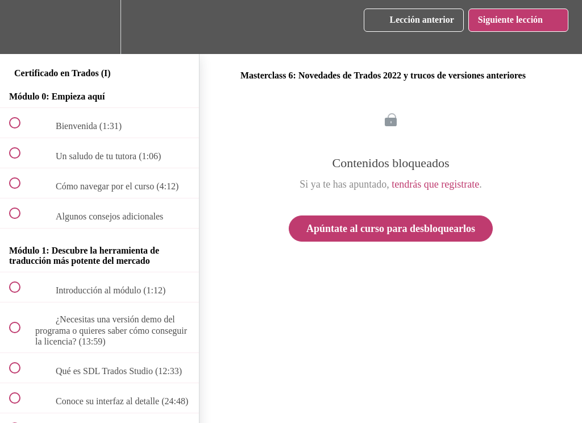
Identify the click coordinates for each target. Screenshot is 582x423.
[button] (21, 27)
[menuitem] (99, 27)
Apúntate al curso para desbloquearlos (390, 228)
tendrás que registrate (435, 184)
